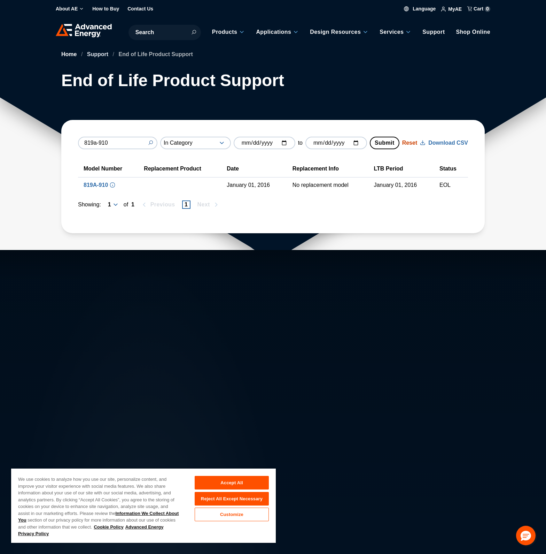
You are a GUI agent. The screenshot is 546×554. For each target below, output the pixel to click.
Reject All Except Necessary (232, 499)
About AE (73, 446)
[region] (143, 505)
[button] (526, 535)
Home (69, 54)
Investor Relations (192, 461)
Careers (180, 446)
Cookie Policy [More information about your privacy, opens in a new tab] (108, 527)
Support (98, 54)
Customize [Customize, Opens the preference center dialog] (231, 516)
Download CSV (444, 143)
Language (420, 9)
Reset (410, 143)
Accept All (231, 482)
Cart (478, 9)
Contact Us (75, 461)
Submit (385, 143)
